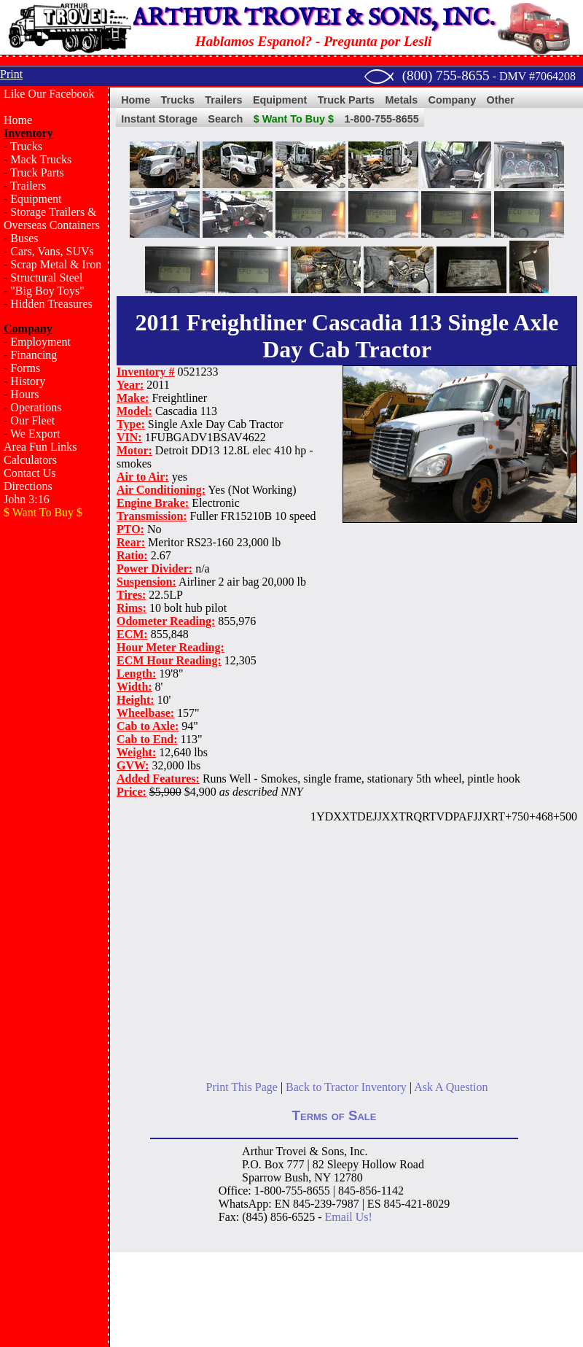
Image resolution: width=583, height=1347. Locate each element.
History (27, 381)
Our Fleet (32, 420)
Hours (24, 394)
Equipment (35, 199)
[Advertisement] (55, 589)
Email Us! (348, 1217)
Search (225, 119)
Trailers (28, 185)
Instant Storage (159, 119)
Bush (296, 1177)
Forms (25, 368)
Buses (24, 238)
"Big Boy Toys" (47, 290)
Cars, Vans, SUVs (51, 251)
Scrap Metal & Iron (55, 264)
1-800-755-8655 (381, 119)
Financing (33, 355)
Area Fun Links (40, 446)
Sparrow (261, 1177)
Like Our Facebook (49, 94)
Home (18, 120)
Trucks (26, 146)
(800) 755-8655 (446, 75)
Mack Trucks (40, 159)
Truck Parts (37, 172)
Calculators (30, 460)
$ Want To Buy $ (294, 119)
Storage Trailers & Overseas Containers (52, 218)
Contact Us (30, 473)
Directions (28, 486)
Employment (40, 341)
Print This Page (242, 1087)
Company (453, 100)
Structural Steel (46, 277)
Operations (35, 407)
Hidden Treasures (51, 304)
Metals (401, 100)
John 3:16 (27, 499)
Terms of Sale (334, 1115)
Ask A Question (451, 1087)
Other (500, 100)
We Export (35, 433)
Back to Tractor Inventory (346, 1087)
